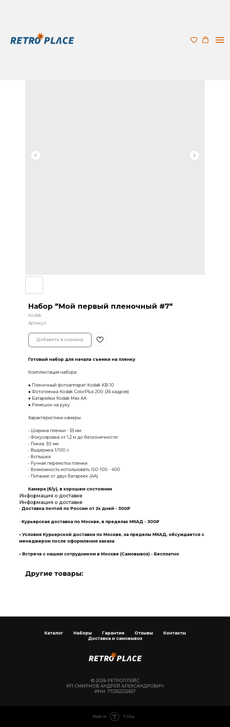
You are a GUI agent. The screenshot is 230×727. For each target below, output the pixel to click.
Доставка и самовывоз (115, 638)
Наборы (82, 633)
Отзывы (143, 633)
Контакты (174, 633)
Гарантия (113, 633)
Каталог (53, 633)
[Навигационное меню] (220, 40)
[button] (194, 39)
